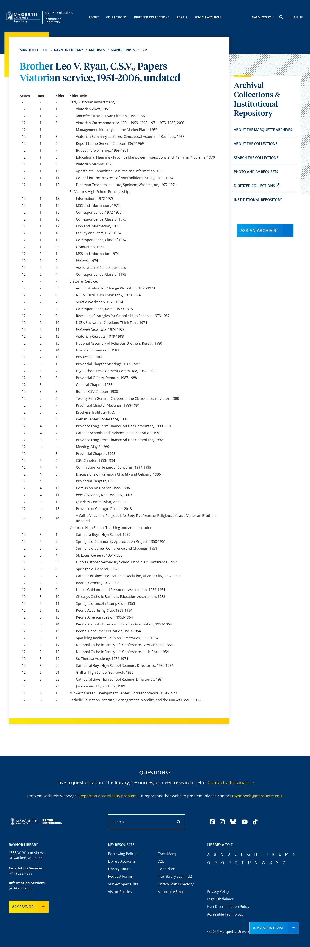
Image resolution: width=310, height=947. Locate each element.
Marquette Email (171, 891)
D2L (161, 861)
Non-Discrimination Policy (228, 906)
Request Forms (120, 876)
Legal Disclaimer (220, 899)
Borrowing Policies (123, 853)
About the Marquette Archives (263, 129)
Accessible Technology (225, 914)
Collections (116, 17)
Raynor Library (68, 50)
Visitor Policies (120, 891)
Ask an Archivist (259, 230)
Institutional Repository (258, 199)
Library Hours (119, 868)
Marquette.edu (34, 50)
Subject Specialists (123, 884)
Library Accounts (121, 861)
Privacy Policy (218, 891)
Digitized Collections (151, 17)
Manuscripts (123, 50)
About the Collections (255, 143)
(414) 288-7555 (20, 873)
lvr (144, 50)
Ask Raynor (23, 906)
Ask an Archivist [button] (268, 927)
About (94, 17)
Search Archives (207, 17)
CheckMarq (167, 853)
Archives (97, 50)
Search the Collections (256, 157)
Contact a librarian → (231, 782)
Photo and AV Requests (256, 171)
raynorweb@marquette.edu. (257, 795)
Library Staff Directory (176, 884)
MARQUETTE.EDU (263, 17)
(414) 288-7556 (20, 888)
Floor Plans (167, 868)
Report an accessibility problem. (108, 795)
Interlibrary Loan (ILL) (175, 876)
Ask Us (182, 17)
